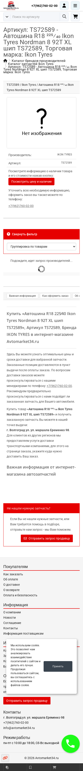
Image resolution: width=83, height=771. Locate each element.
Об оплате (10, 579)
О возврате (11, 590)
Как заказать (13, 574)
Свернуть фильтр (22, 234)
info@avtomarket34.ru (19, 728)
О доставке (11, 584)
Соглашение (12, 623)
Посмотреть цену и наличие (31, 181)
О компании (12, 612)
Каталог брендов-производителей (39, 61)
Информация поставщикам (23, 633)
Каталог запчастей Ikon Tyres (31, 64)
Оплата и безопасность (20, 595)
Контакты (10, 628)
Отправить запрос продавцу (47, 538)
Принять (58, 666)
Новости (9, 617)
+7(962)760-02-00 (44, 6)
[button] (71, 744)
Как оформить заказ (55, 295)
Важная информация (22, 295)
